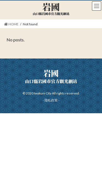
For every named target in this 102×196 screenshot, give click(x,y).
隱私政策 (50, 100)
